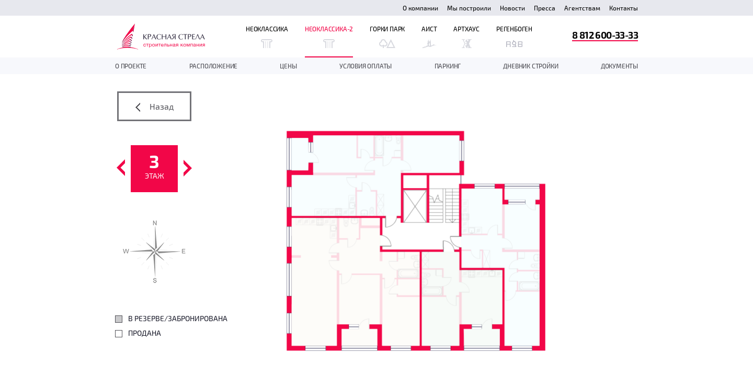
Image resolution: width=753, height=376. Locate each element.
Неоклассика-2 (329, 36)
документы (619, 65)
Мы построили (469, 7)
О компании (420, 7)
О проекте (130, 65)
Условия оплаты (365, 65)
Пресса (544, 7)
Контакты (623, 7)
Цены (288, 65)
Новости (512, 7)
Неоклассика (267, 36)
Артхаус (466, 36)
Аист (429, 36)
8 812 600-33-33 (605, 34)
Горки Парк (387, 36)
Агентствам (582, 7)
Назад (154, 106)
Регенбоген (514, 36)
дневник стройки (530, 65)
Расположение (213, 65)
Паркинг (448, 65)
